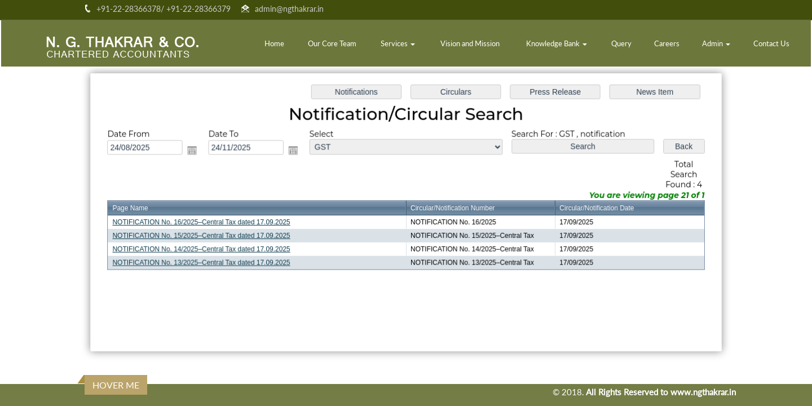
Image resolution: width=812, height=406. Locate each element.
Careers (666, 43)
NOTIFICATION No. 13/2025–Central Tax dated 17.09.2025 (206, 262)
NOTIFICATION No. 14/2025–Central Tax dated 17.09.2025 (206, 249)
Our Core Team (332, 43)
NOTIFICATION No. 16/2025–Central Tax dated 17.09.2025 (206, 222)
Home (274, 43)
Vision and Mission (470, 43)
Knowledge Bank (556, 43)
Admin (716, 43)
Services (398, 43)
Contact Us (771, 43)
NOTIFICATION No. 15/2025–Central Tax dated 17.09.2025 (206, 235)
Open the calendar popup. (197, 151)
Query (621, 43)
